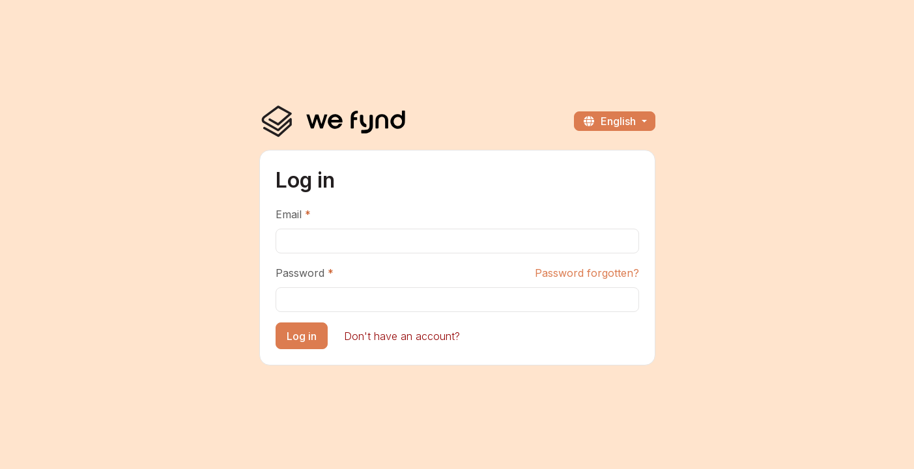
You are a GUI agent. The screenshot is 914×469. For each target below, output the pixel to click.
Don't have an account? (402, 336)
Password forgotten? (587, 272)
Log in (302, 336)
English (610, 121)
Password (300, 272)
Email (289, 214)
